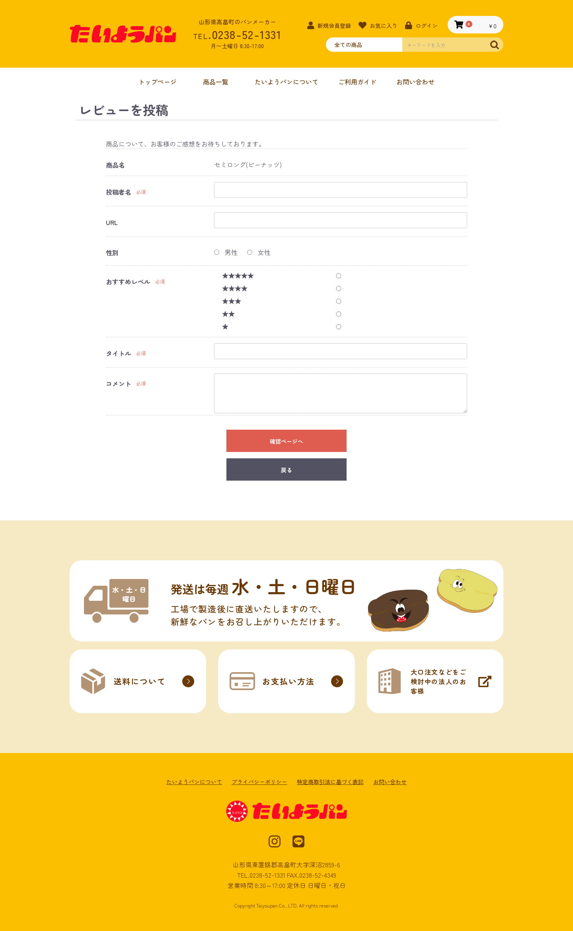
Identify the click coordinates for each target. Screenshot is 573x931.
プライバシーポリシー (259, 782)
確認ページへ (286, 441)
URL (112, 222)
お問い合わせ (415, 81)
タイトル (118, 353)
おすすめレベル (128, 281)
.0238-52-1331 (237, 33)
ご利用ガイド (357, 81)
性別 (112, 252)
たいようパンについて (286, 81)
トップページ (157, 81)
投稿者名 (118, 192)
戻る (286, 470)
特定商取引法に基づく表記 (330, 782)
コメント (118, 383)
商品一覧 (215, 81)
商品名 (115, 165)
